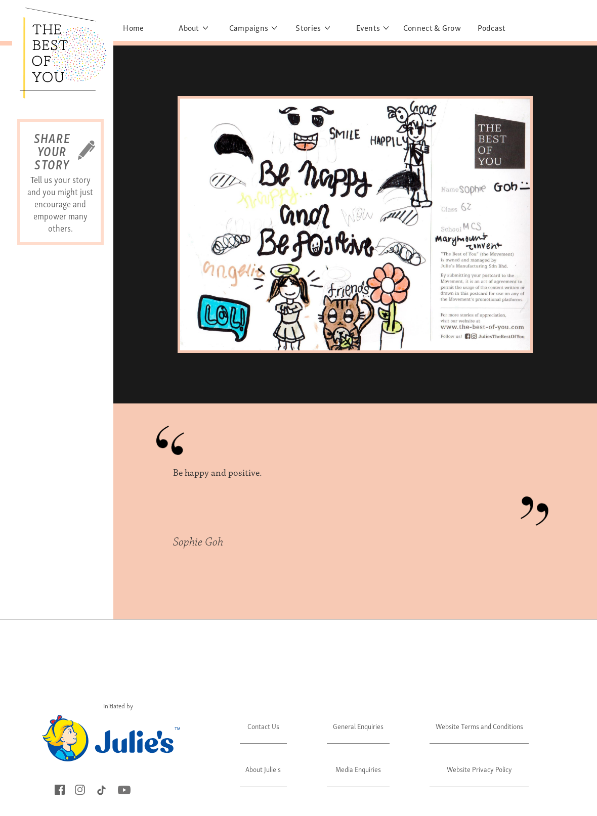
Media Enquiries (358, 769)
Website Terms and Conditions (479, 726)
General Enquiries (358, 726)
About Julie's (263, 769)
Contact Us (263, 726)
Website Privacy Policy (479, 769)
